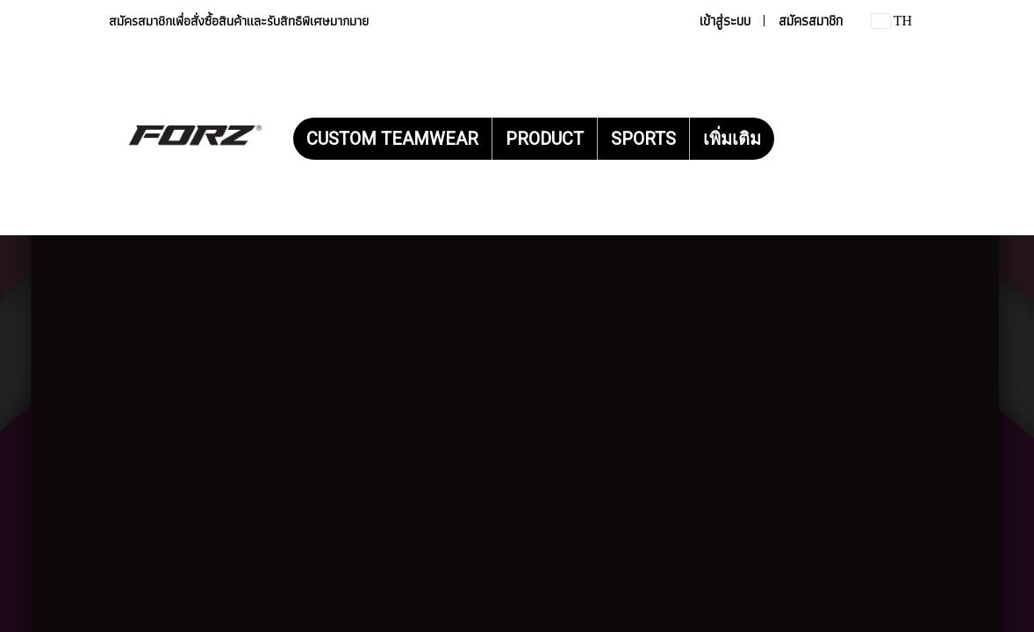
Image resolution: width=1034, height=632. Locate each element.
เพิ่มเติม (732, 138)
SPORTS (643, 138)
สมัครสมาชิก (811, 21)
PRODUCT (545, 138)
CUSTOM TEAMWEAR (392, 138)
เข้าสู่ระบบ (725, 21)
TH (892, 20)
